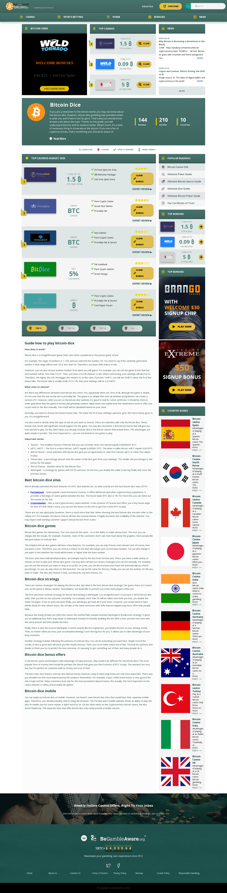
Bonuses (156, 17)
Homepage (38, 8)
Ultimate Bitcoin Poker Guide (181, 195)
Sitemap (139, 873)
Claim (144, 43)
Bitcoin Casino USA (175, 167)
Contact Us (75, 873)
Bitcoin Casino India (196, 576)
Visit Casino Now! (54, 88)
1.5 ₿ (125, 43)
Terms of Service (100, 873)
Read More (60, 138)
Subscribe (171, 6)
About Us (52, 873)
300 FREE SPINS (125, 69)
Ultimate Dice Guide (176, 188)
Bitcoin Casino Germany (197, 613)
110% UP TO (125, 39)
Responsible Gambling (189, 873)
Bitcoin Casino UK (196, 759)
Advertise (147, 6)
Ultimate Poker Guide (177, 174)
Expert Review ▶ (142, 189)
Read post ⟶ (196, 448)
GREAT (73, 205)
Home (29, 873)
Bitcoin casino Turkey (196, 688)
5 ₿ (125, 84)
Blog (182, 90)
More (201, 58)
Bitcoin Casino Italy (196, 722)
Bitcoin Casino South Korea (196, 460)
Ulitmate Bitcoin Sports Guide (181, 181)
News (200, 17)
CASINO (74, 215)
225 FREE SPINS (125, 89)
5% (73, 273)
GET (74, 268)
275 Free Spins (125, 48)
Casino (27, 17)
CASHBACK (73, 278)
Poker (113, 17)
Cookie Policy (163, 873)
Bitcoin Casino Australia (197, 651)
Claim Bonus (139, 178)
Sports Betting (70, 17)
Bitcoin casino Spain (196, 422)
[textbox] (208, 6)
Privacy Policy (120, 873)
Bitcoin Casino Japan (196, 539)
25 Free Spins (186, 231)
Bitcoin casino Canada (196, 499)
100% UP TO (125, 59)
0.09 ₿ (125, 64)
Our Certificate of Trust (178, 203)
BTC (74, 210)
